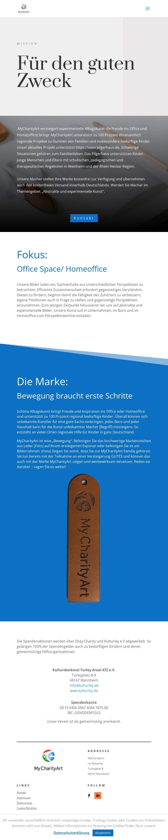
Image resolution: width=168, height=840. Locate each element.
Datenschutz (24, 803)
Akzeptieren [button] (103, 833)
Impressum (24, 797)
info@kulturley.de (84, 685)
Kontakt (84, 218)
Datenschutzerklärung (71, 832)
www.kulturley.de (84, 690)
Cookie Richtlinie (27, 808)
